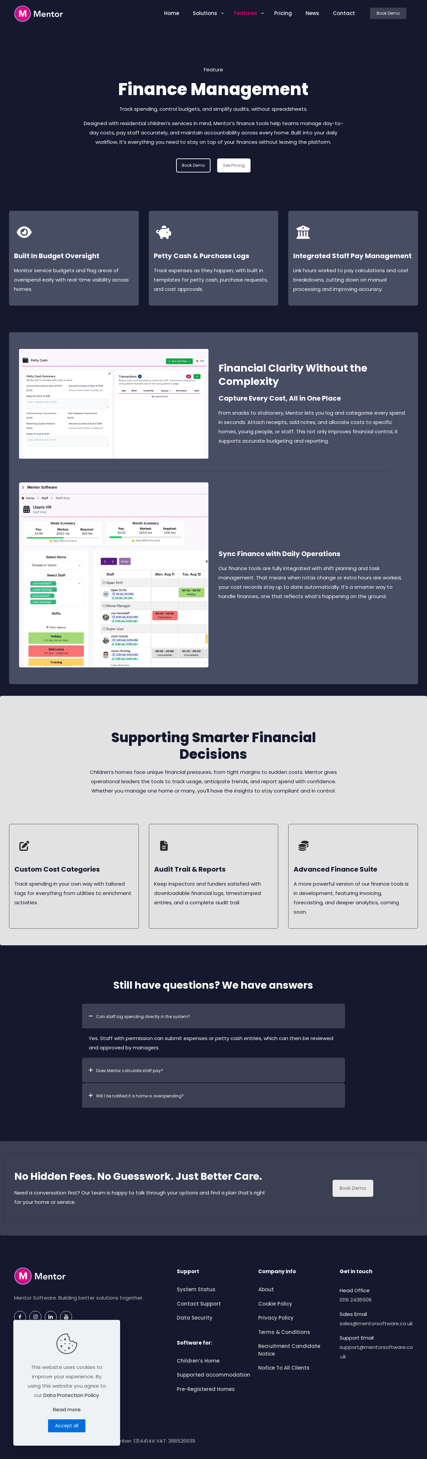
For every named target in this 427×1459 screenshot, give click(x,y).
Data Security (194, 1317)
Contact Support (199, 1303)
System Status (196, 1289)
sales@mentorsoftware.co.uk (376, 1323)
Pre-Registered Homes (206, 1389)
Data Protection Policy (71, 1395)
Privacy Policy (276, 1317)
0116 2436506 (356, 1299)
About (266, 1289)
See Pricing (234, 165)
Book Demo (388, 13)
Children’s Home (198, 1360)
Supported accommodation (213, 1374)
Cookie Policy (275, 1303)
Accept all (66, 1425)
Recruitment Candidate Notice (289, 1350)
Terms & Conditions (284, 1332)
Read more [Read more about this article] (67, 1409)
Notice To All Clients (284, 1367)
